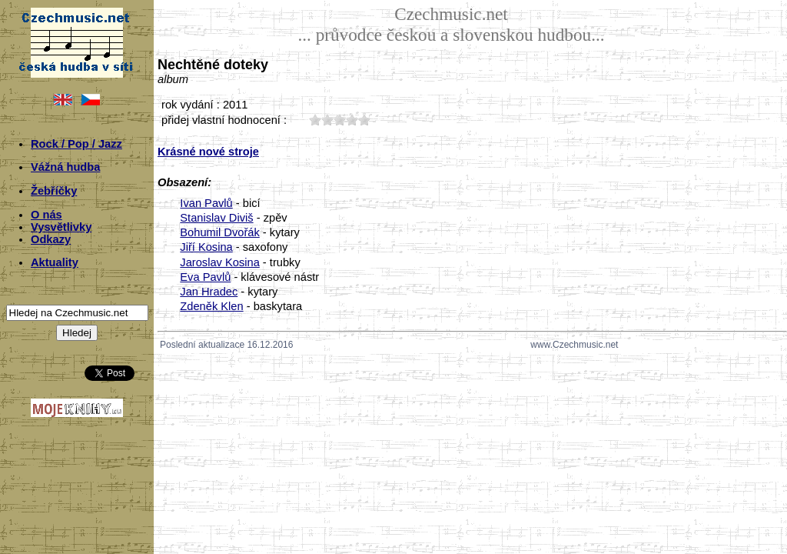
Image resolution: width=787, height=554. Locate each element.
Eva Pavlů (205, 277)
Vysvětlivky (61, 227)
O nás (46, 215)
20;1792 (327, 119)
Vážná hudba (65, 167)
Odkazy (51, 239)
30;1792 (340, 119)
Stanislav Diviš (216, 218)
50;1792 (364, 119)
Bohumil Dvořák (219, 232)
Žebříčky (54, 191)
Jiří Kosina (206, 247)
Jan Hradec (208, 291)
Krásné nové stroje (208, 151)
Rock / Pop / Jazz (76, 144)
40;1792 (352, 119)
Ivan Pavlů (206, 203)
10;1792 (315, 119)
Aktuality (54, 262)
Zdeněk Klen (211, 306)
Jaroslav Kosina (219, 262)
